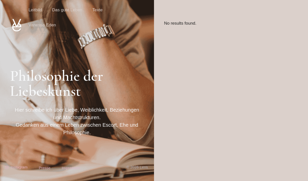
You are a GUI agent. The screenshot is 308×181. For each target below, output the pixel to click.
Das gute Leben (67, 10)
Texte (97, 10)
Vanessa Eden (42, 25)
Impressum (71, 168)
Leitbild (35, 10)
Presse (45, 168)
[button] (30, 40)
